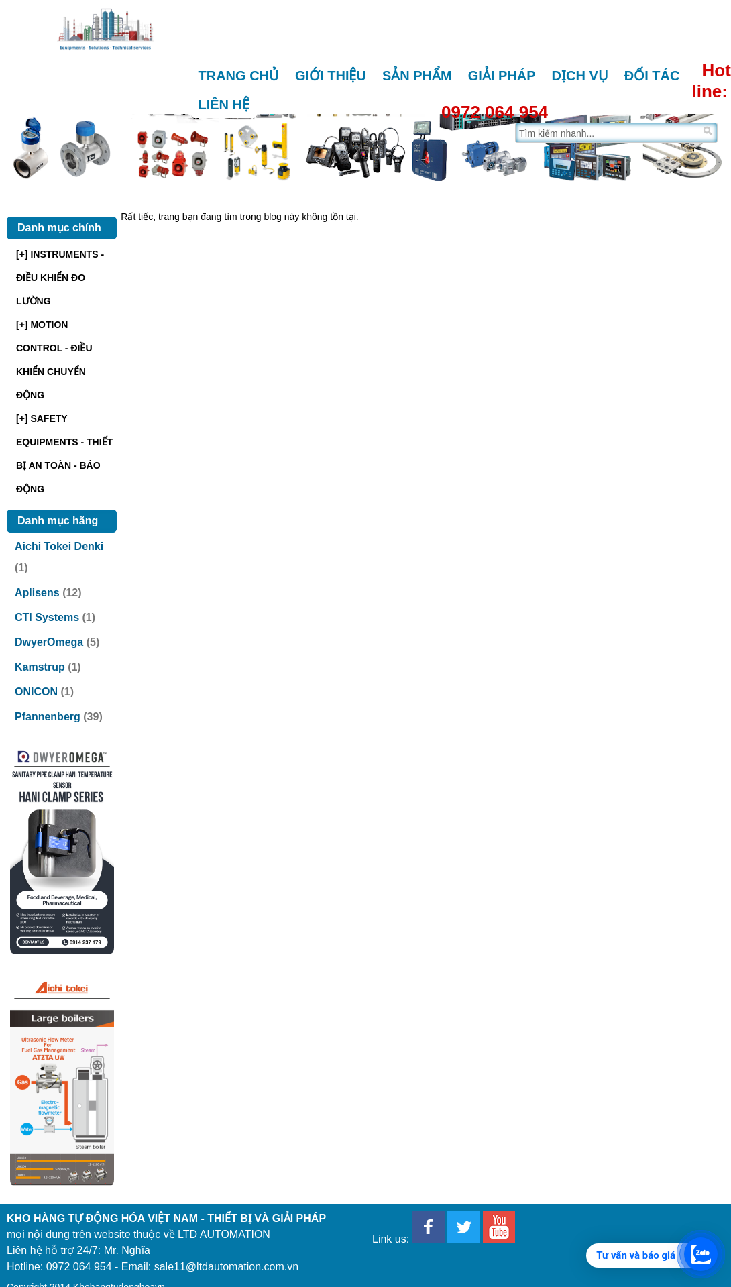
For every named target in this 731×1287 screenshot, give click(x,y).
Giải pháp (502, 75)
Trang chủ (239, 75)
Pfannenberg (47, 716)
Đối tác (652, 75)
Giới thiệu (330, 75)
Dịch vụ (580, 75)
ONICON (36, 691)
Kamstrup (40, 667)
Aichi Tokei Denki (59, 546)
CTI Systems (47, 617)
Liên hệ (224, 104)
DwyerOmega (49, 642)
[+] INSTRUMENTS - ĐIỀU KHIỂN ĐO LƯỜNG (60, 277)
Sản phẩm (417, 75)
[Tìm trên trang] (608, 132)
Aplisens (37, 592)
